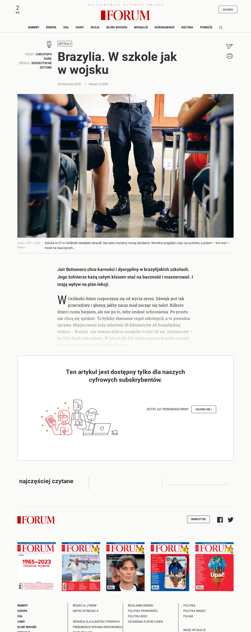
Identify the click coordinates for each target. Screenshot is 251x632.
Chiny (79, 27)
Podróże (206, 27)
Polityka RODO (137, 616)
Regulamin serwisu (140, 605)
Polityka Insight (194, 611)
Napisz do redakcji (86, 611)
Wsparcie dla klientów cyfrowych (96, 621)
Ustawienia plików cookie (145, 621)
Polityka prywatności (143, 611)
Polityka (189, 605)
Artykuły (65, 44)
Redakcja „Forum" (85, 605)
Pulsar (188, 616)
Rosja (95, 27)
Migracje (141, 27)
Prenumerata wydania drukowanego (97, 627)
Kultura (187, 27)
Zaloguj (228, 9)
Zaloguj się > (204, 409)
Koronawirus (165, 27)
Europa (51, 27)
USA (66, 27)
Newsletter (198, 519)
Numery (33, 27)
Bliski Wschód (116, 27)
